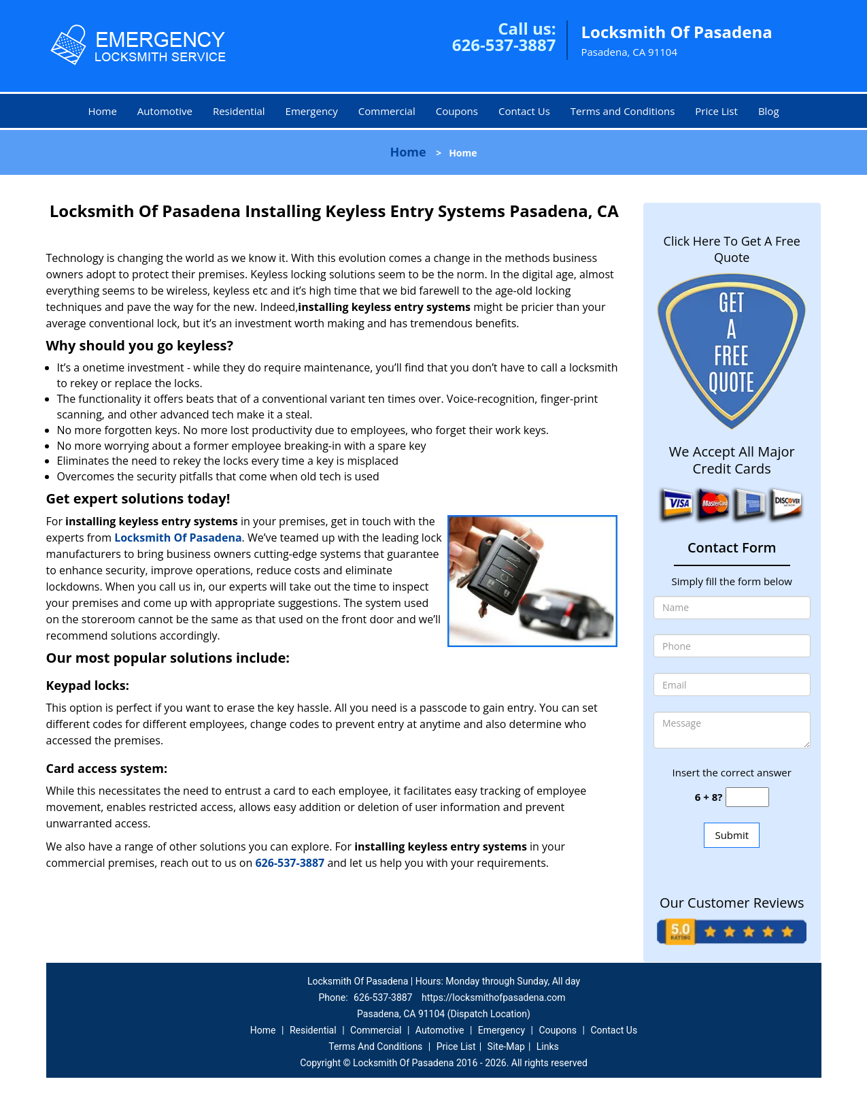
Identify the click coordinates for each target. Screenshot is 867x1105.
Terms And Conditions (375, 1046)
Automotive (164, 111)
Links (548, 1046)
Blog (768, 111)
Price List (716, 111)
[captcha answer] (747, 797)
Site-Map (506, 1046)
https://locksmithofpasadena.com (494, 997)
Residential (239, 111)
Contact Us (524, 111)
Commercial (386, 111)
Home (102, 111)
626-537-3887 (504, 44)
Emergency (312, 111)
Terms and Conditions (623, 111)
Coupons (457, 111)
